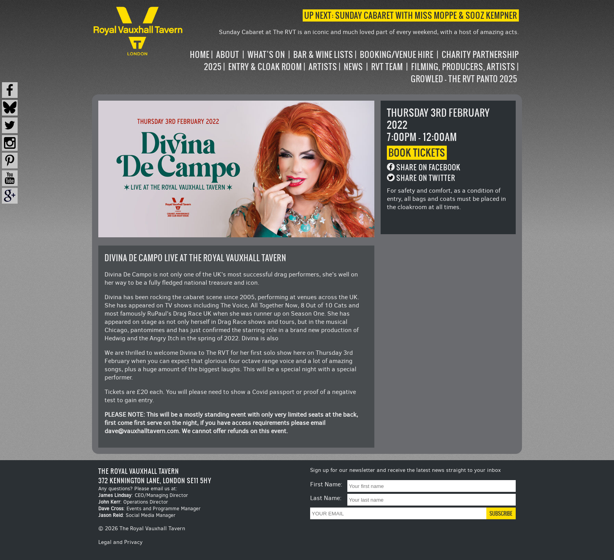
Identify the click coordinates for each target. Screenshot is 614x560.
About (227, 55)
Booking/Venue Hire (396, 55)
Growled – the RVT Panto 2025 (464, 79)
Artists (323, 67)
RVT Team (387, 67)
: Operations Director (133, 502)
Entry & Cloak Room (265, 67)
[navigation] (351, 67)
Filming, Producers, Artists (463, 67)
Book (416, 153)
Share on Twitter (425, 178)
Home (199, 55)
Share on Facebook (428, 167)
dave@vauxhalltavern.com (142, 431)
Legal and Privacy (120, 542)
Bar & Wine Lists (323, 55)
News (353, 67)
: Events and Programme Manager (149, 508)
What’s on (266, 55)
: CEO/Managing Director (143, 495)
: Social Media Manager (136, 515)
